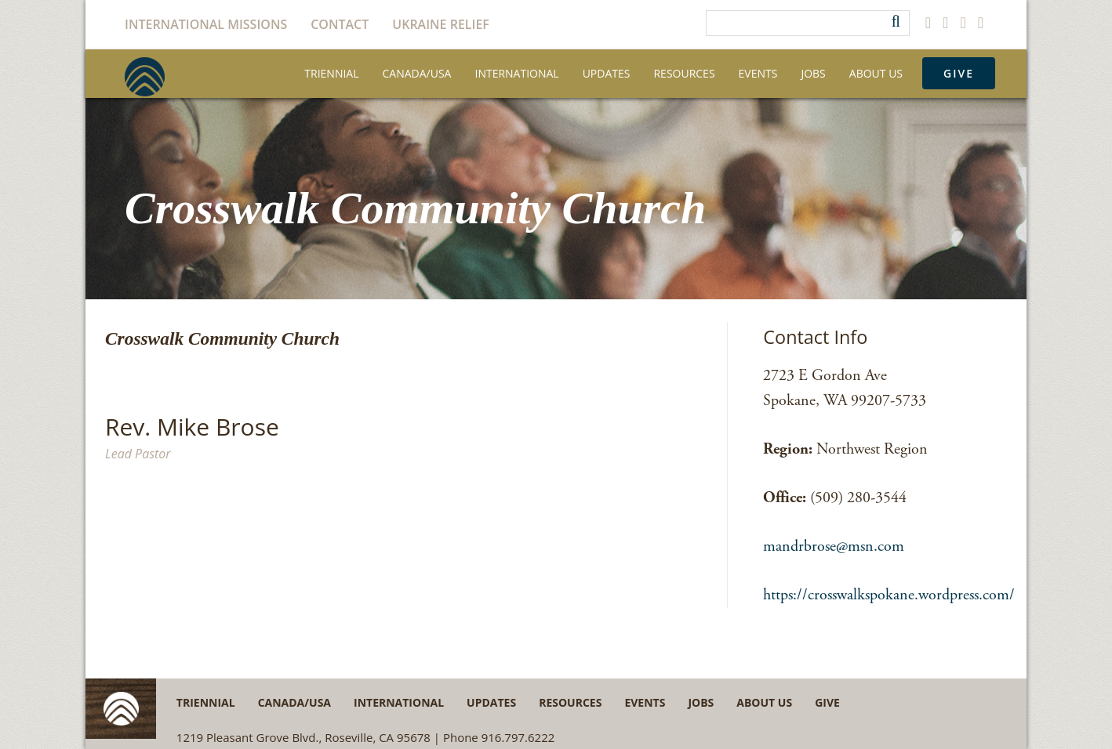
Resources (683, 73)
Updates (606, 73)
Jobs (813, 73)
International (516, 73)
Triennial (331, 73)
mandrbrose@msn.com (833, 546)
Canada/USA (417, 73)
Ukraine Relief (440, 24)
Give (958, 73)
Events (758, 73)
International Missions (206, 24)
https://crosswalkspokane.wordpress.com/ (889, 595)
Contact (340, 24)
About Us (876, 73)
